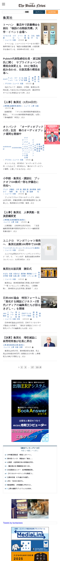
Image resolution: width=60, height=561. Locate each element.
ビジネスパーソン (33, 147)
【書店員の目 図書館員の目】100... (19, 466)
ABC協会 (4, 315)
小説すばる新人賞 (16, 275)
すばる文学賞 (5, 275)
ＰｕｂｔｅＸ (10, 79)
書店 (32, 79)
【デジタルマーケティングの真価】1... (20, 473)
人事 (32, 106)
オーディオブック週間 (27, 148)
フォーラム (12, 314)
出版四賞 (10, 275)
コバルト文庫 (7, 37)
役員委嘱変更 (15, 220)
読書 (41, 148)
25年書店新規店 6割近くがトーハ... (19, 455)
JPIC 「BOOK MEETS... (15, 481)
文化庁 (32, 37)
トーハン (20, 37)
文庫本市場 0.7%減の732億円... (18, 477)
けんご (31, 148)
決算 (16, 345)
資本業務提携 (33, 191)
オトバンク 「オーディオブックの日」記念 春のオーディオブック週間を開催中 (23, 130)
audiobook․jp (7, 148)
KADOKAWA (17, 148)
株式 (21, 191)
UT (11, 248)
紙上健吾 (37, 147)
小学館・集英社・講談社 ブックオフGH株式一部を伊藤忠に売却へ (21, 182)
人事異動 (6, 106)
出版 (28, 37)
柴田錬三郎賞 (23, 275)
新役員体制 (11, 345)
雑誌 (40, 315)
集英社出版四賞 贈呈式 (17, 268)
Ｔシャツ (6, 248)
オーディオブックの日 (25, 148)
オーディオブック (23, 147)
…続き (31, 49)
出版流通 (25, 79)
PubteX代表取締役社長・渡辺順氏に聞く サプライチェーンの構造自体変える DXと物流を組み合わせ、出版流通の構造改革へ (22, 65)
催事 (25, 37)
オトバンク (29, 147)
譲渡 (27, 191)
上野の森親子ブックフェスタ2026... (20, 488)
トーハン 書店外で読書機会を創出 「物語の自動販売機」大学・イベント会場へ (21, 28)
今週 (28, 451)
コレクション (17, 248)
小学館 (29, 79)
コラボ (14, 37)
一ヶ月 (34, 451)
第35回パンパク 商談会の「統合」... (19, 458)
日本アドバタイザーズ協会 (26, 315)
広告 (18, 319)
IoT (6, 79)
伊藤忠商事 (11, 191)
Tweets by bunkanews (13, 523)
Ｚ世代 (8, 314)
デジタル (8, 84)
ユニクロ (31, 248)
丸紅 (22, 79)
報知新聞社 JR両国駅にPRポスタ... (19, 485)
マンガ (25, 248)
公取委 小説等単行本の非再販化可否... (20, 462)
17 (32, 367)
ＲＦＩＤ (16, 79)
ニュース (8, 40)
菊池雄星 (39, 147)
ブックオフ (5, 191)
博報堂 (16, 314)
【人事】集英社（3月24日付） (21, 102)
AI (4, 79)
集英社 (38, 37)
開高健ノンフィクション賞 (31, 275)
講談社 (35, 79)
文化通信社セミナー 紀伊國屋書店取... (20, 470)
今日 (22, 451)
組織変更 (13, 106)
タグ (20, 79)
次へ (38, 367)
